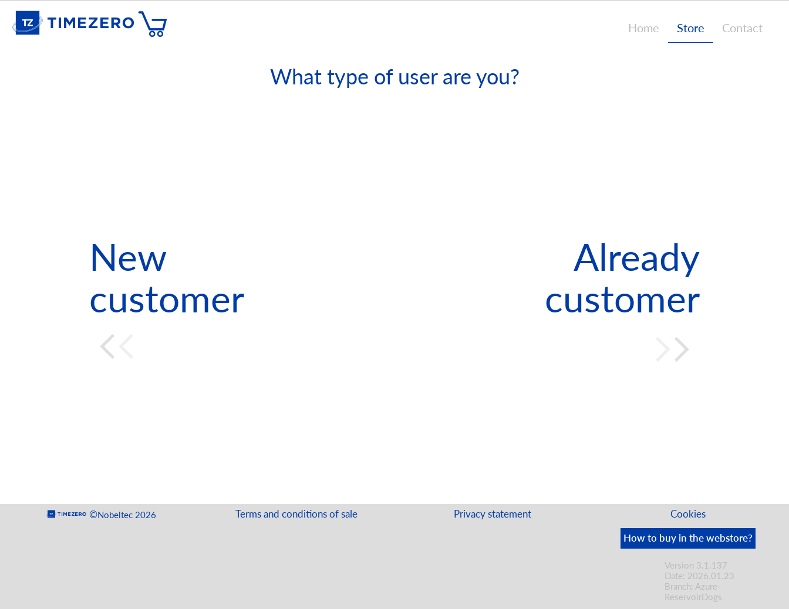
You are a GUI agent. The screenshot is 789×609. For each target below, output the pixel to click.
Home (643, 28)
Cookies (688, 514)
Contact (742, 28)
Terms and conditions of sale (296, 514)
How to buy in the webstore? (688, 538)
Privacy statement (492, 514)
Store (690, 28)
